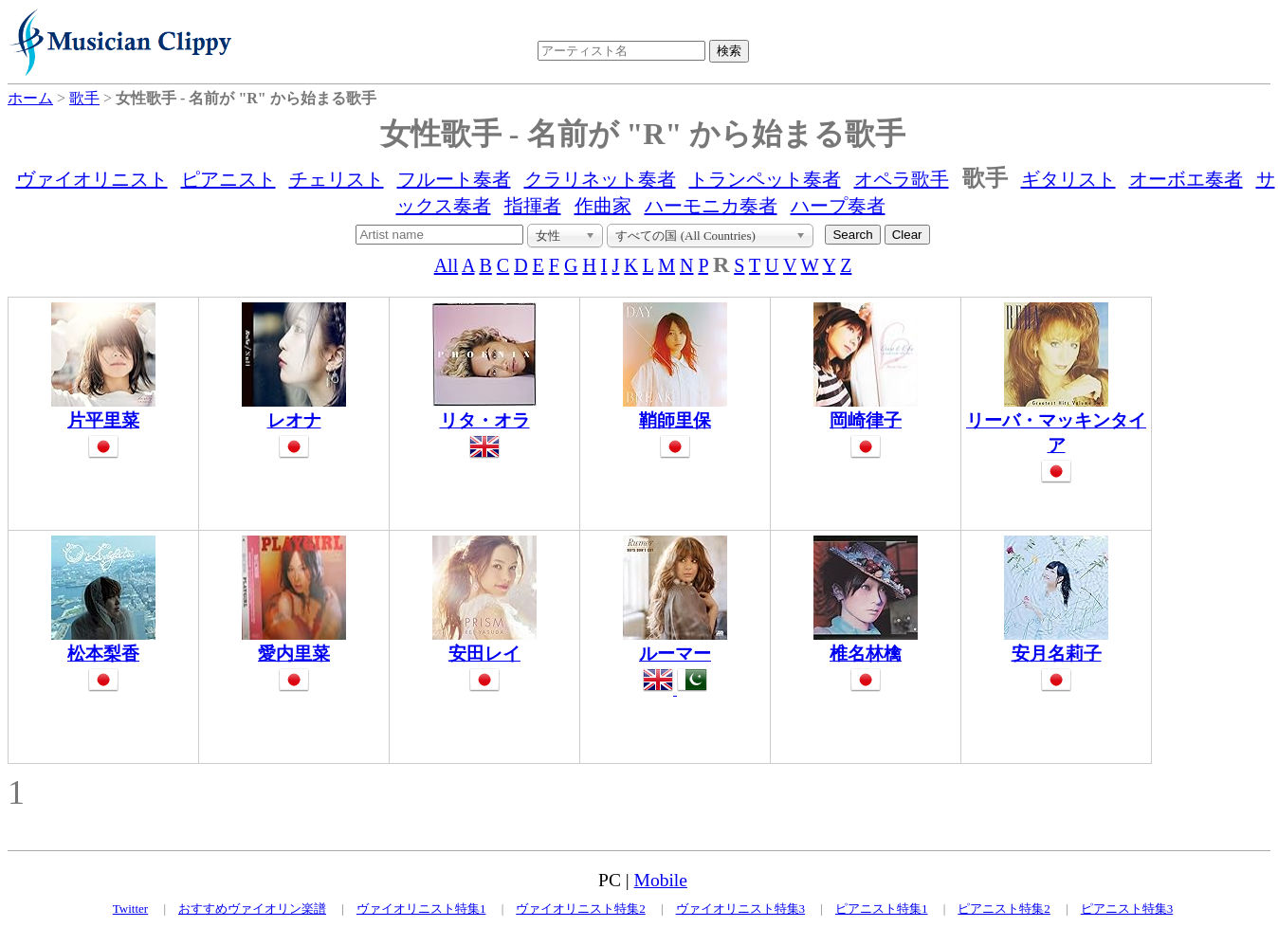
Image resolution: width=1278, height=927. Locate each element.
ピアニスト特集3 (1127, 908)
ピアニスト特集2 (1004, 908)
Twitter (130, 908)
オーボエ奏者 (1186, 179)
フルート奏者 (454, 179)
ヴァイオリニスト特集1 (421, 908)
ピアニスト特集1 (881, 908)
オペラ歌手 (901, 179)
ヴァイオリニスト (92, 179)
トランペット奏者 (765, 179)
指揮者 (532, 205)
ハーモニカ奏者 (711, 205)
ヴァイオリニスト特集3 (741, 908)
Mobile (660, 880)
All (446, 265)
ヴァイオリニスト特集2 (581, 908)
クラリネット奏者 (600, 179)
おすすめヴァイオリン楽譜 (252, 908)
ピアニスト (228, 179)
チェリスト (336, 179)
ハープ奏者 (838, 205)
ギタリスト (1068, 179)
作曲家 (603, 205)
